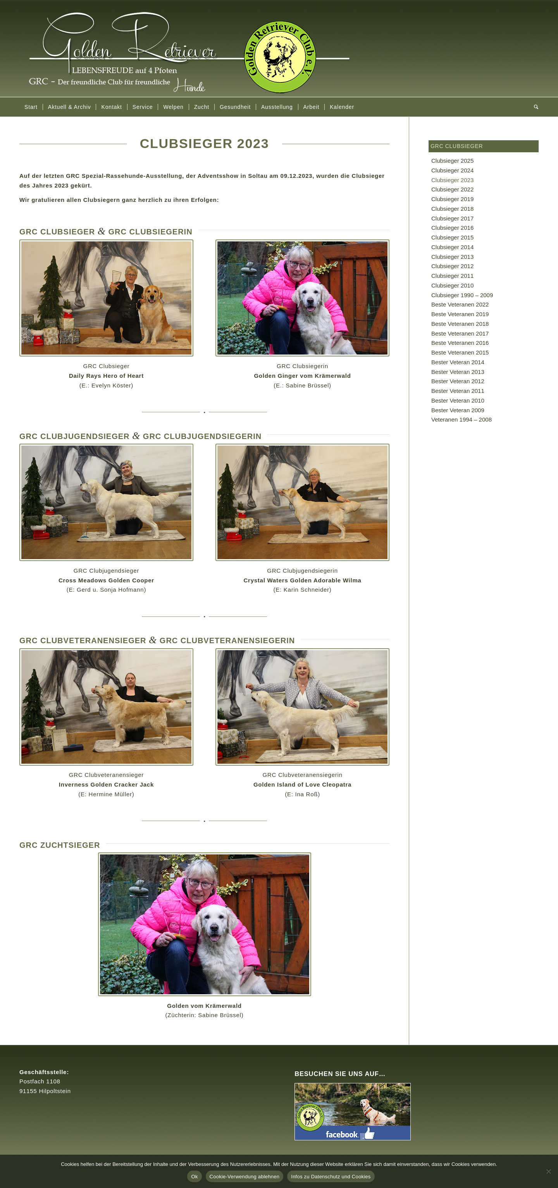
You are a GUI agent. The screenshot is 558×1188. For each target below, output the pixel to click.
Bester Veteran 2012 (457, 381)
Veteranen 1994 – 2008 (461, 419)
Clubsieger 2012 (452, 266)
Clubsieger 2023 (452, 180)
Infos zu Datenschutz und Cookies (330, 1176)
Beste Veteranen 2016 (460, 342)
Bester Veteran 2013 (457, 371)
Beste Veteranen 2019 (460, 314)
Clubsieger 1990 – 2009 (462, 295)
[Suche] (534, 107)
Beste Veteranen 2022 (460, 304)
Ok (194, 1176)
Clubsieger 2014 (452, 247)
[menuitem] (31, 107)
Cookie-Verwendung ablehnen (245, 1176)
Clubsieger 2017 (452, 218)
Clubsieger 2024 (452, 170)
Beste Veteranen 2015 (460, 352)
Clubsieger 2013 (452, 256)
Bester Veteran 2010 (457, 400)
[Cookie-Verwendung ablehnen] (548, 1171)
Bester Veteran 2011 (457, 390)
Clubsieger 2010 (452, 285)
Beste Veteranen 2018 (460, 323)
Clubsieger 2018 (452, 208)
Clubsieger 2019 (452, 199)
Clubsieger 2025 (452, 160)
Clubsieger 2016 (452, 227)
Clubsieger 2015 (452, 237)
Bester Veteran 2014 (457, 362)
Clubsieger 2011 (452, 275)
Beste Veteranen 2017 (460, 333)
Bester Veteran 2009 (457, 410)
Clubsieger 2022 (452, 189)
